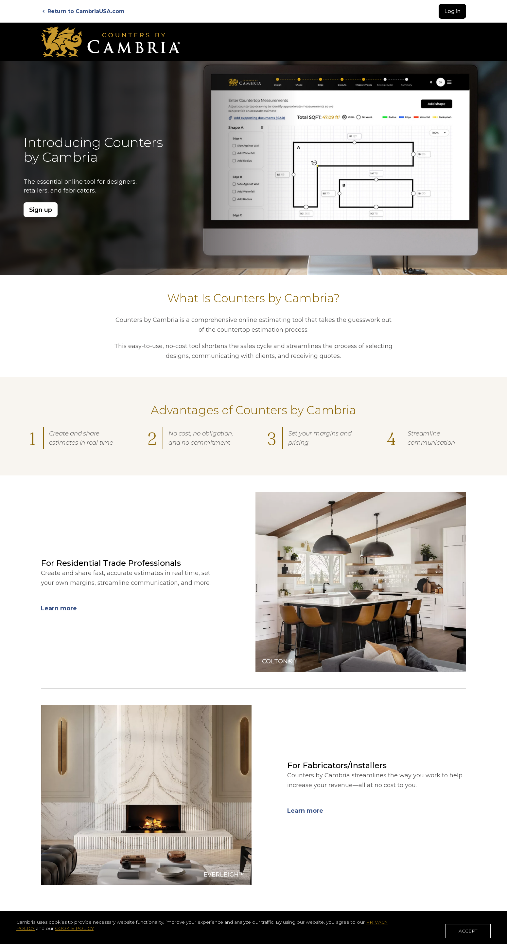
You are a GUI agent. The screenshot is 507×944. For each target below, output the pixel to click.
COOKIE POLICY (74, 930)
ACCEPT (468, 932)
